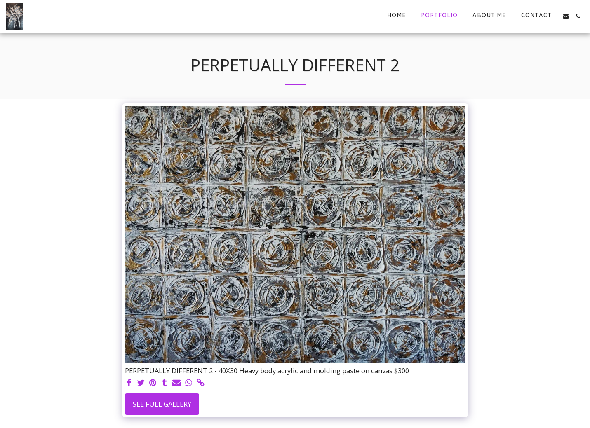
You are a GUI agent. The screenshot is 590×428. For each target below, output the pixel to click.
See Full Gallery (162, 404)
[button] (565, 16)
